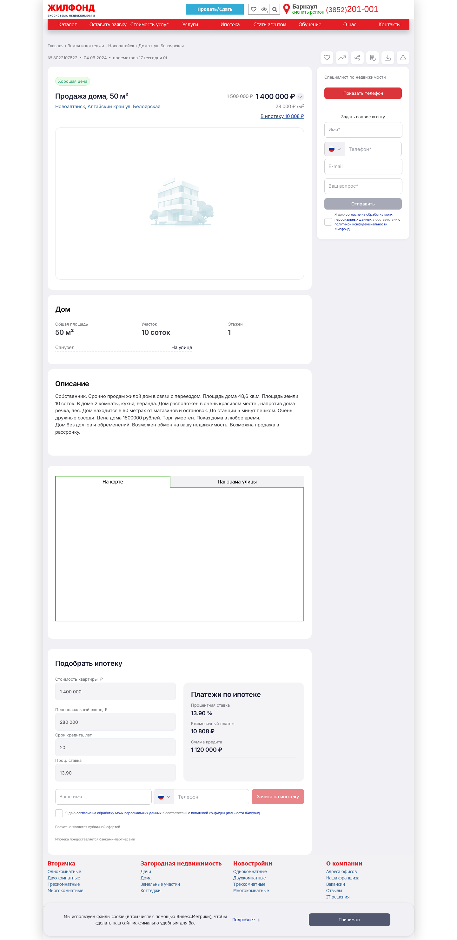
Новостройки (252, 863)
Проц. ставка (68, 760)
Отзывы (334, 890)
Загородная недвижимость (181, 863)
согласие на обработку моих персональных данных (119, 813)
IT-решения (337, 896)
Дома (146, 877)
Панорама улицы (237, 481)
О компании (344, 863)
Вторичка (62, 863)
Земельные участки (160, 884)
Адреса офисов (341, 871)
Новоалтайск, (71, 106)
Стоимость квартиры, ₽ (79, 679)
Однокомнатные (64, 871)
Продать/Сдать (214, 9)
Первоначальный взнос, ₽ (81, 709)
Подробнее (247, 919)
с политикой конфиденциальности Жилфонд (224, 813)
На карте (113, 481)
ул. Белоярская (142, 106)
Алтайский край (106, 106)
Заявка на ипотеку (278, 797)
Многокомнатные (65, 890)
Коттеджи (151, 890)
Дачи (146, 871)
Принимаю (349, 919)
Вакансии (335, 884)
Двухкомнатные (64, 877)
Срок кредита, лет (73, 734)
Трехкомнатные (64, 884)
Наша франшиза (342, 877)
